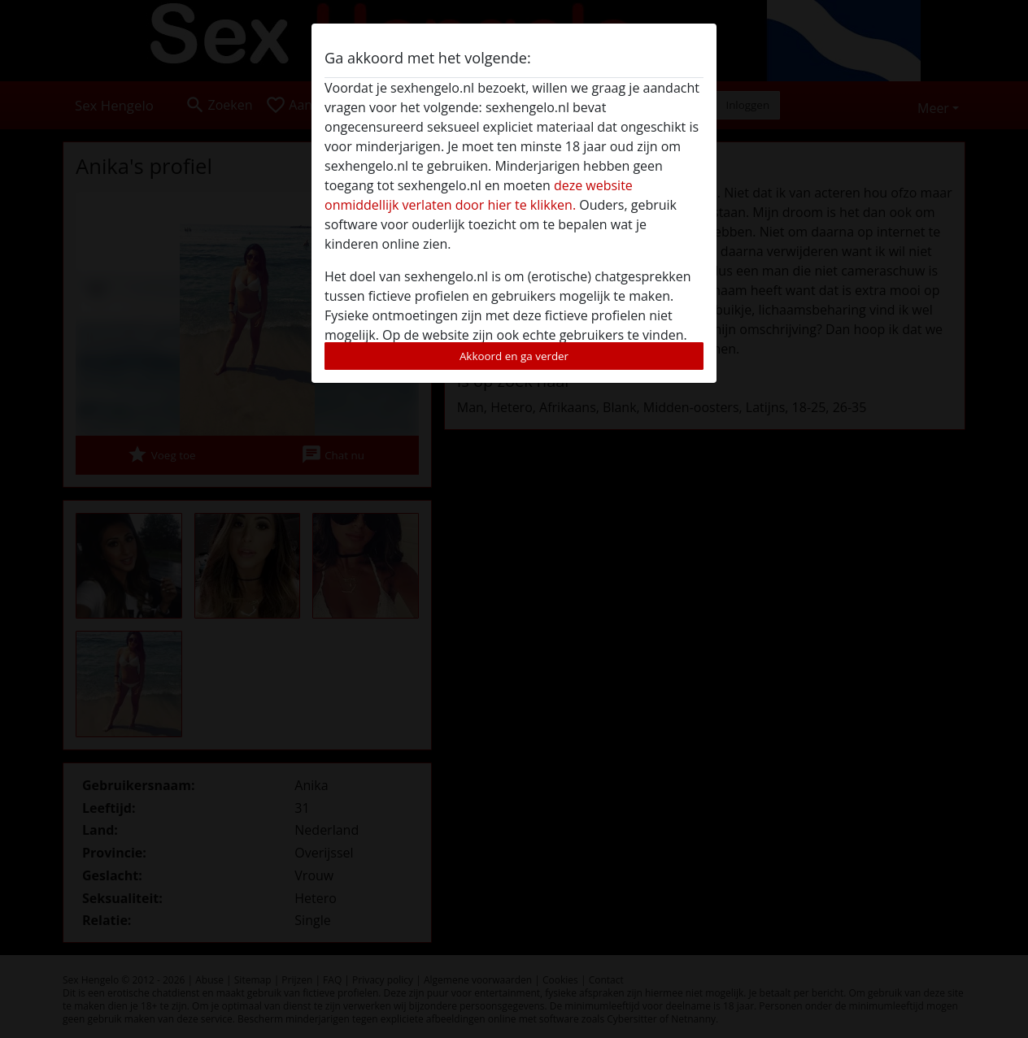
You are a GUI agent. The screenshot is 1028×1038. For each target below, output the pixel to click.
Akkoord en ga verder (514, 356)
